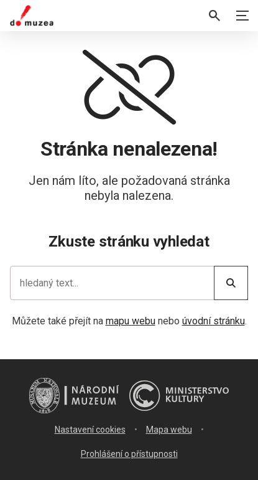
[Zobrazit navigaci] (242, 15)
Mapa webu (169, 430)
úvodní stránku (213, 321)
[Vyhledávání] (214, 15)
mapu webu (130, 321)
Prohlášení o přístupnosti (129, 454)
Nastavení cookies (90, 430)
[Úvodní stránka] (31, 15)
